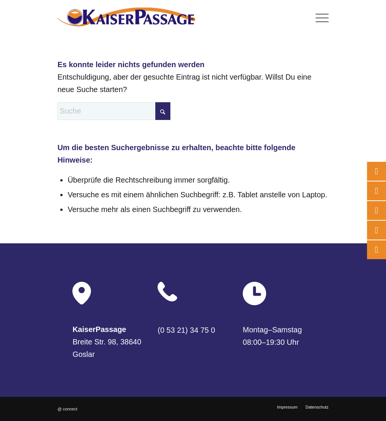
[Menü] (320, 17)
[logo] (126, 17)
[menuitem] (320, 17)
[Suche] (113, 111)
